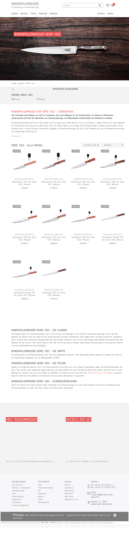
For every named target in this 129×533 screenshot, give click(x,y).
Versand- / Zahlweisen (21, 488)
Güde (40, 485)
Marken (53, 13)
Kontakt (68, 485)
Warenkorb (69, 493)
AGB (13, 493)
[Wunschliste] (107, 6)
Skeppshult (42, 493)
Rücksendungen (18, 490)
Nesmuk (41, 496)
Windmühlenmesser (45, 488)
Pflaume (41, 99)
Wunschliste (69, 490)
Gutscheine (69, 488)
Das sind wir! (17, 485)
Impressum (16, 502)
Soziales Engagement (20, 505)
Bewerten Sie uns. (72, 499)
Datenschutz (17, 499)
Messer (24, 13)
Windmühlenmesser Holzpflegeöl (100, 373)
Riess (40, 499)
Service (101, 13)
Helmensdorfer (44, 502)
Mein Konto (69, 496)
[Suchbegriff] (80, 5)
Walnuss (16, 99)
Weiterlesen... (16, 136)
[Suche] (100, 5)
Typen (33, 13)
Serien (14, 13)
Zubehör (43, 13)
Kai (39, 490)
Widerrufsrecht (18, 496)
